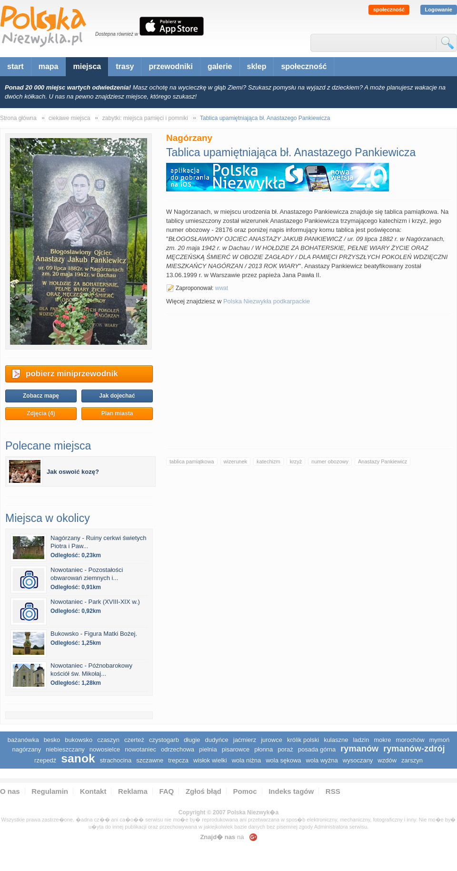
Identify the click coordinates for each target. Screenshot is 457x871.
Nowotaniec (140, 749)
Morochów (410, 739)
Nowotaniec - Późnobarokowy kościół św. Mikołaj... (91, 669)
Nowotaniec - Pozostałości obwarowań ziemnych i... (86, 573)
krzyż (296, 461)
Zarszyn (412, 760)
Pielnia (208, 749)
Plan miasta (117, 413)
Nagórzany (26, 749)
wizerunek (236, 461)
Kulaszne (336, 739)
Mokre (382, 739)
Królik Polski (303, 739)
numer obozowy (329, 461)
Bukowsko (78, 739)
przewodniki (170, 66)
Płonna (263, 749)
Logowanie (438, 9)
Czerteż (134, 739)
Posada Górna (317, 749)
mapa (49, 66)
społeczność (389, 9)
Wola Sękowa (283, 760)
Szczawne (149, 760)
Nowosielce (104, 749)
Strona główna (18, 118)
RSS (333, 791)
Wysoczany (358, 760)
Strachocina (115, 760)
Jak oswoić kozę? (73, 471)
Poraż (285, 749)
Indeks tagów (291, 791)
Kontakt (93, 791)
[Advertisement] (309, 381)
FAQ (166, 791)
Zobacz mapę (41, 395)
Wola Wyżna (322, 760)
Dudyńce (216, 739)
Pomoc (245, 791)
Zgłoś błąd (203, 791)
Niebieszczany (65, 749)
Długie (192, 739)
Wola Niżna (246, 760)
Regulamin (49, 791)
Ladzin (361, 739)
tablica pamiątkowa (191, 461)
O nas (10, 791)
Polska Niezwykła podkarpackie (266, 301)
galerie (220, 66)
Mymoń (439, 739)
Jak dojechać (117, 395)
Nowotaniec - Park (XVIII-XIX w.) (95, 601)
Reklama (133, 791)
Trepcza (178, 760)
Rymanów (359, 748)
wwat (221, 288)
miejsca (87, 66)
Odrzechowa (177, 749)
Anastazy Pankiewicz (382, 461)
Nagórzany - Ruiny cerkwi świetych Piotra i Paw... (98, 542)
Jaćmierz (244, 739)
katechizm (268, 461)
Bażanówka (23, 739)
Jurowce (271, 739)
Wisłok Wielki (210, 760)
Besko (52, 739)
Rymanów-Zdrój (414, 748)
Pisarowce (236, 749)
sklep (257, 66)
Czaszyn (108, 739)
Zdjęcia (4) (41, 413)
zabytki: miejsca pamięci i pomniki (145, 118)
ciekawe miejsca (69, 118)
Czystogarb (164, 739)
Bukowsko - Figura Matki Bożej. (93, 633)
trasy (125, 66)
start (15, 66)
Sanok (78, 758)
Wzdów (387, 760)
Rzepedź (45, 760)
